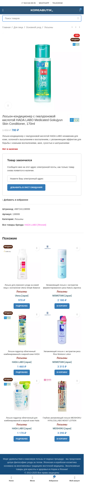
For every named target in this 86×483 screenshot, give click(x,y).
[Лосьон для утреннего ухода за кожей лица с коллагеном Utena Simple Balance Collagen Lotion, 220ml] (21, 263)
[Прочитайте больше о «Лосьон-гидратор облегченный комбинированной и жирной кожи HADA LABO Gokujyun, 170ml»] (22, 372)
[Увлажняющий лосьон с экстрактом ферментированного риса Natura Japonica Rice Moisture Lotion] (62, 263)
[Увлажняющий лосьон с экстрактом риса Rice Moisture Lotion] (62, 329)
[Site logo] (41, 10)
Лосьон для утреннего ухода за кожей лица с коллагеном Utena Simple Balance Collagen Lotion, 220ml (21, 288)
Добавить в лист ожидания (26, 187)
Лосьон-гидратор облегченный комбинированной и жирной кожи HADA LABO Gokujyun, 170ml (22, 354)
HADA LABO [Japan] (21, 362)
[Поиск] (41, 18)
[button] (62, 306)
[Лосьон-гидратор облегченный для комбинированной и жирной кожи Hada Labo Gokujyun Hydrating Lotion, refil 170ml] (21, 396)
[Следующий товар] (79, 27)
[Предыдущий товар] (72, 27)
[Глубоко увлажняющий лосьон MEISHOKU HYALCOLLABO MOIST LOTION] (62, 396)
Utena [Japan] (21, 295)
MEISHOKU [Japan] (62, 428)
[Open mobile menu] (3, 10)
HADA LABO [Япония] (35, 225)
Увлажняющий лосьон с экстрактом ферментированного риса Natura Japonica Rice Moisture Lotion (62, 288)
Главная (6, 27)
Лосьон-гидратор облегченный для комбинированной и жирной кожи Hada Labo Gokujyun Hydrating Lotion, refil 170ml (22, 420)
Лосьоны (48, 27)
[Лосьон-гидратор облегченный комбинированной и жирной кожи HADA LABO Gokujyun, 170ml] (21, 329)
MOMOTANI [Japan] (61, 295)
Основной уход (33, 27)
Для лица (18, 27)
